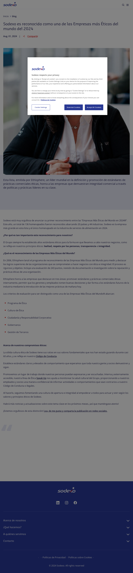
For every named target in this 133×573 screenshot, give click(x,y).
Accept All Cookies (94, 107)
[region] (67, 86)
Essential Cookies (73, 107)
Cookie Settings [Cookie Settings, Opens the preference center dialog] (41, 107)
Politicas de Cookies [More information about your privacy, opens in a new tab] (48, 100)
